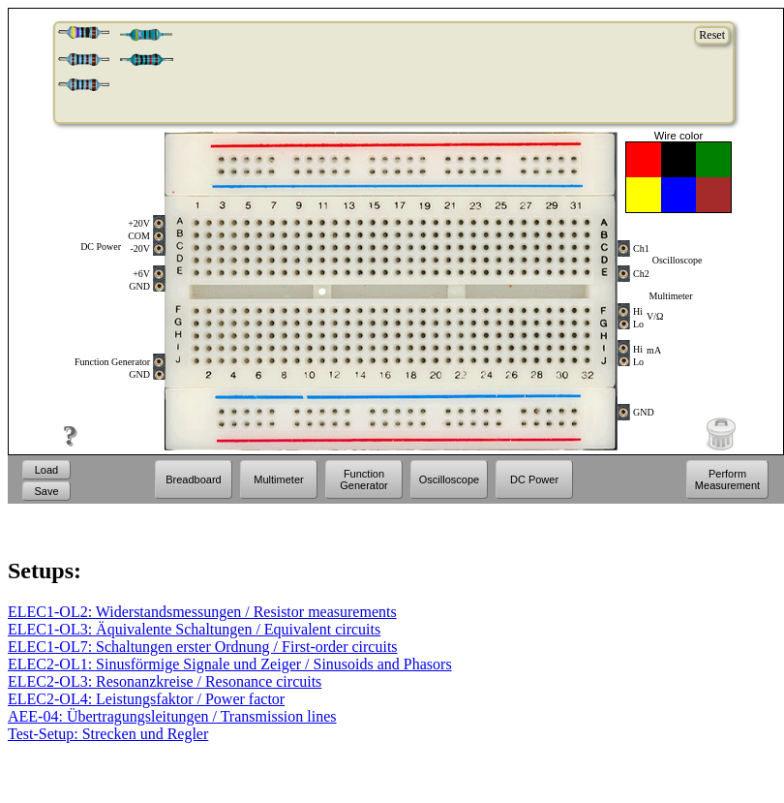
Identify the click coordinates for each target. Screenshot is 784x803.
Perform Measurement (727, 479)
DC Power (534, 479)
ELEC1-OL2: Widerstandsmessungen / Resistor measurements (202, 611)
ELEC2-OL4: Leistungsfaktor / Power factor (146, 699)
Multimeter (278, 479)
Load (46, 470)
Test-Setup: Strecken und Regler (108, 734)
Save (46, 491)
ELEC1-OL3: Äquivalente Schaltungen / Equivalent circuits (194, 629)
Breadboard (194, 479)
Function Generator (364, 479)
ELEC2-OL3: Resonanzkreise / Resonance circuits (164, 681)
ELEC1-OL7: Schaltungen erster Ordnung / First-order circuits (203, 646)
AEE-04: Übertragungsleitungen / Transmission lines (172, 716)
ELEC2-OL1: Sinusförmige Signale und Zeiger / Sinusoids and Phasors (230, 664)
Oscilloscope (449, 479)
